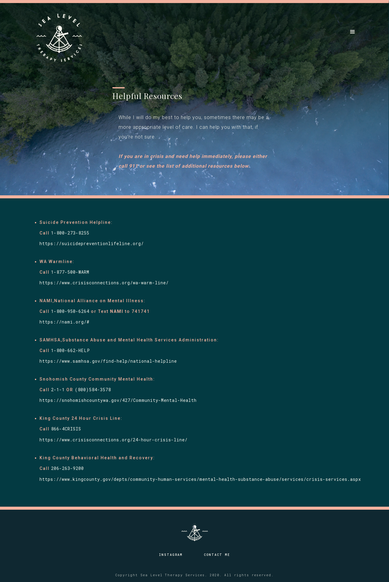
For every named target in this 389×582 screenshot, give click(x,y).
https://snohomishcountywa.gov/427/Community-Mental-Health (119, 400)
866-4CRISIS (66, 429)
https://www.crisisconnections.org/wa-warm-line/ (104, 283)
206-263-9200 (67, 468)
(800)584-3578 (93, 389)
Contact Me (217, 555)
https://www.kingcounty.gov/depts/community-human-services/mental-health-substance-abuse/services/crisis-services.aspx (200, 479)
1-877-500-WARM (70, 272)
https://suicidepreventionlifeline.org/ (92, 243)
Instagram (171, 555)
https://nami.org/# (65, 322)
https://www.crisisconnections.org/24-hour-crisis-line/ (114, 440)
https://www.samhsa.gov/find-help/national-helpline (108, 361)
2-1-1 (58, 389)
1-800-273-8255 (70, 233)
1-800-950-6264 (70, 311)
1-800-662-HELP (70, 350)
